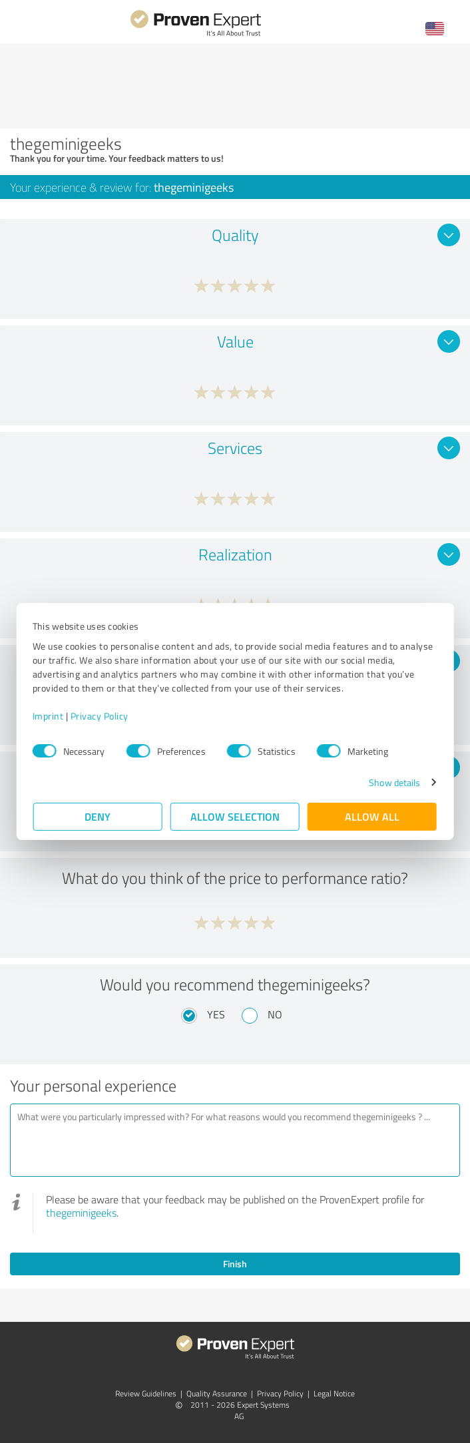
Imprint (49, 716)
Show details (393, 782)
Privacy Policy (100, 716)
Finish (235, 1263)
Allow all (372, 816)
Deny (98, 816)
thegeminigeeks (81, 1212)
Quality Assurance (216, 1393)
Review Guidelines (145, 1393)
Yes (216, 1014)
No (275, 1014)
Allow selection (235, 816)
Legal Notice (334, 1393)
